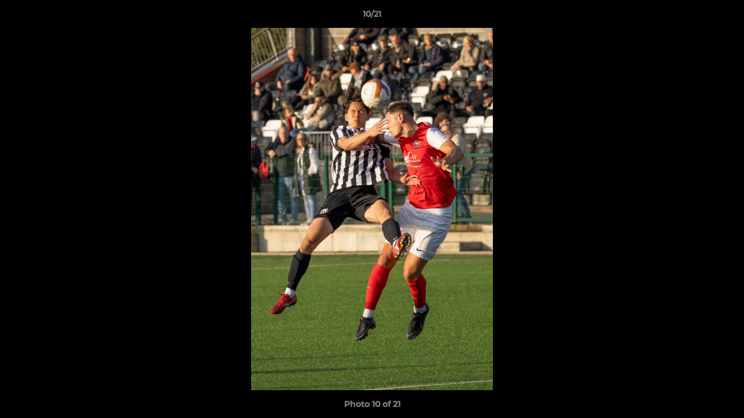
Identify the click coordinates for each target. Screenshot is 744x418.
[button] (723, 17)
